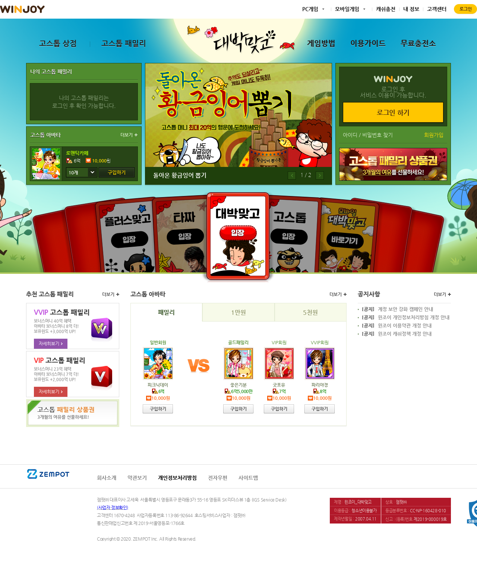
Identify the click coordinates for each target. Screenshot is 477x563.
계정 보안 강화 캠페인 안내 (397, 309)
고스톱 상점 (58, 43)
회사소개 (106, 478)
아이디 (350, 135)
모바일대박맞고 (345, 233)
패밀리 (166, 312)
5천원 (310, 312)
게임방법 (321, 43)
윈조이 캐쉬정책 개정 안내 (397, 334)
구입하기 (117, 172)
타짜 (186, 232)
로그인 (465, 9)
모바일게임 (347, 9)
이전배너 (292, 175)
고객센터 (436, 9)
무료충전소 (418, 43)
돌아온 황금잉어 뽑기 (179, 175)
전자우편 (217, 478)
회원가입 (433, 135)
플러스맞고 (131, 233)
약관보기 (137, 478)
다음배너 (320, 175)
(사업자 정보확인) (112, 507)
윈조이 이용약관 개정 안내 (397, 326)
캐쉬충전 (385, 9)
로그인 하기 (393, 112)
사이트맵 (248, 478)
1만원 (238, 312)
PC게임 (310, 9)
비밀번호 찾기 (377, 135)
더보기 (126, 134)
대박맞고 (238, 235)
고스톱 (289, 232)
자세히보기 (51, 343)
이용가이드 (368, 43)
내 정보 (411, 9)
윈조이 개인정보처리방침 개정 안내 (405, 317)
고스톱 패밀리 (123, 43)
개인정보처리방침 (177, 478)
